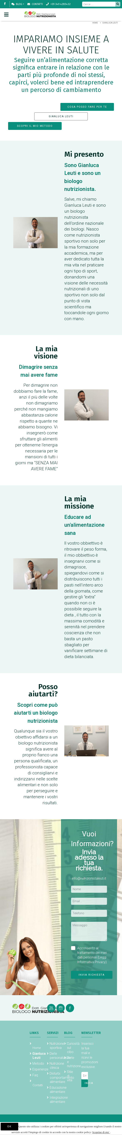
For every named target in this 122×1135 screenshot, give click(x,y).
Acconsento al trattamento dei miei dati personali (89, 955)
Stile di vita (70, 1076)
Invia (86, 1083)
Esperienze (40, 1069)
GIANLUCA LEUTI (61, 116)
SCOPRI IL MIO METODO (35, 125)
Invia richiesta (92, 974)
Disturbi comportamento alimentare (62, 1078)
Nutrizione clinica (57, 1066)
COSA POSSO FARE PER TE (87, 106)
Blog (16, 4)
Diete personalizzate (60, 1056)
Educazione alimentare (58, 1090)
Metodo (38, 1063)
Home (95, 23)
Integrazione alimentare (59, 1100)
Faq (35, 1075)
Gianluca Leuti (39, 1056)
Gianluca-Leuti (110, 23)
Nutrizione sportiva (57, 1046)
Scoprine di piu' (101, 1132)
